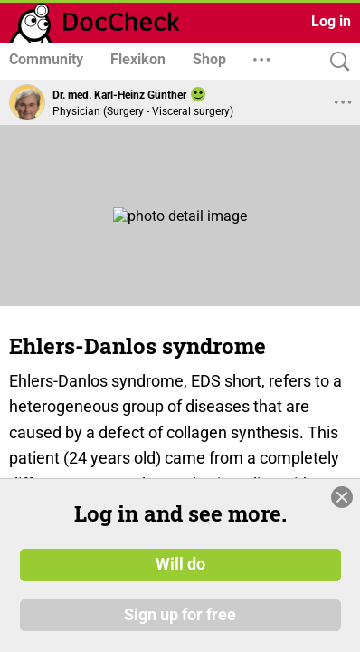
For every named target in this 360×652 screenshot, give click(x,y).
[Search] (335, 62)
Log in (331, 21)
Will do (180, 573)
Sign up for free (180, 624)
